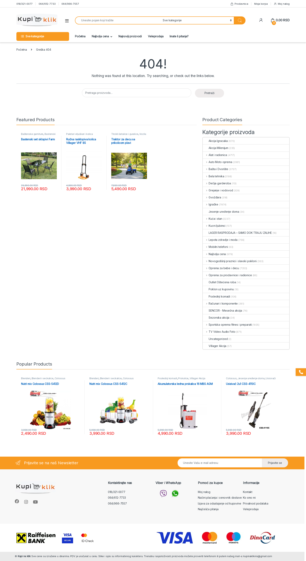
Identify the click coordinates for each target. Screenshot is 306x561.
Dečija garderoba (217, 183)
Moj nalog (282, 3)
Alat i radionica (215, 155)
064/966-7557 (70, 3)
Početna (80, 36)
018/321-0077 (24, 3)
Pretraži (209, 93)
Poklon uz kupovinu (218, 289)
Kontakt (247, 492)
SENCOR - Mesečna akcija (222, 310)
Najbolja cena (100, 36)
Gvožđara (212, 197)
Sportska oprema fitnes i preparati (227, 324)
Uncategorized (215, 339)
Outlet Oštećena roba (219, 282)
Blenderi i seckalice (42, 378)
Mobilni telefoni (215, 246)
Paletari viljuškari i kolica (79, 134)
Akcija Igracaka (215, 140)
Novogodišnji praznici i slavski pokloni (229, 261)
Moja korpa (261, 3)
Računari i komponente (220, 303)
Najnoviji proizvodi (130, 36)
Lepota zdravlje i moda (220, 239)
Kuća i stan (212, 218)
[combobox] (118, 20)
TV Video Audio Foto (219, 331)
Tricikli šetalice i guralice (124, 134)
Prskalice (183, 378)
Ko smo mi (249, 497)
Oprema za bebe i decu (221, 268)
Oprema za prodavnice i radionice (227, 275)
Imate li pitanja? (179, 36)
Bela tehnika (213, 176)
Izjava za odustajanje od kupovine (219, 503)
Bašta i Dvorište (215, 169)
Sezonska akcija (216, 317)
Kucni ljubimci (214, 225)
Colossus (60, 378)
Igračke (210, 204)
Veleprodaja (155, 36)
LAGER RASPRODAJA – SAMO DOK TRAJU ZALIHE (237, 232)
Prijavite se (275, 462)
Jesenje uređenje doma (221, 211)
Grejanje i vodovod (218, 190)
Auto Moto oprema (217, 162)
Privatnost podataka (255, 503)
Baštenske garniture (32, 134)
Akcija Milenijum (215, 148)
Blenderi (25, 378)
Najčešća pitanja (208, 509)
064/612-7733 (47, 3)
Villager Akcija (214, 346)
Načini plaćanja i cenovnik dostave (220, 497)
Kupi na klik (24, 556)
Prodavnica (239, 3)
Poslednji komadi (216, 296)
